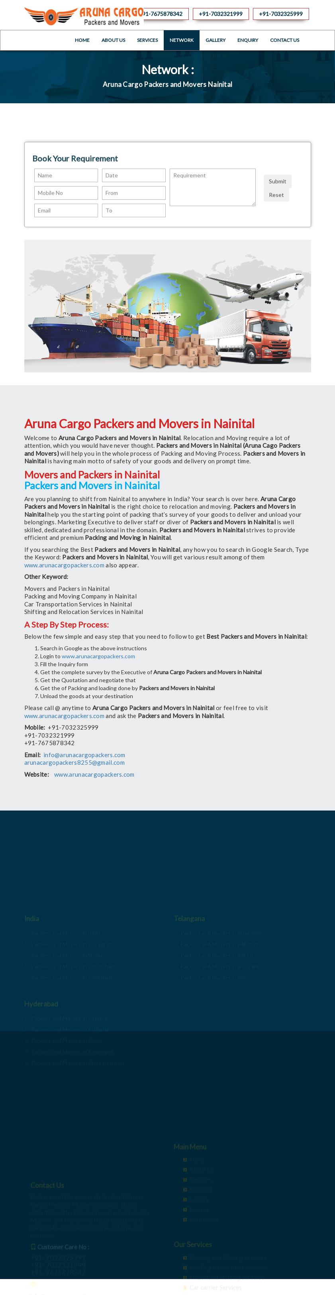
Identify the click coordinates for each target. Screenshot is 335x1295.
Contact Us (284, 40)
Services (147, 40)
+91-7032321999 (221, 13)
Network (182, 40)
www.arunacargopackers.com (64, 565)
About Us (113, 40)
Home (82, 40)
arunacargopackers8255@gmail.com (74, 762)
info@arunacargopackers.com (84, 754)
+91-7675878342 (160, 13)
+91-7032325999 (281, 13)
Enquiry (247, 40)
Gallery (215, 40)
